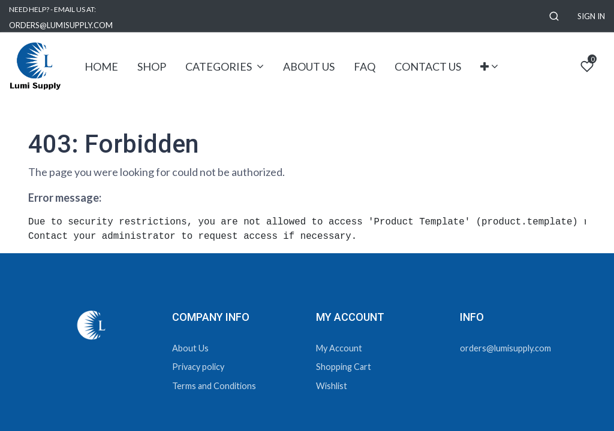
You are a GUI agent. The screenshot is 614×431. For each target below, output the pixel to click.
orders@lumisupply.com (505, 348)
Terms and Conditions (214, 386)
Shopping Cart (343, 367)
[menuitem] (101, 66)
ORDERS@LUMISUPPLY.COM (61, 25)
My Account (339, 348)
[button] (554, 16)
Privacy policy (198, 367)
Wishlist (331, 386)
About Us (190, 348)
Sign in (591, 16)
